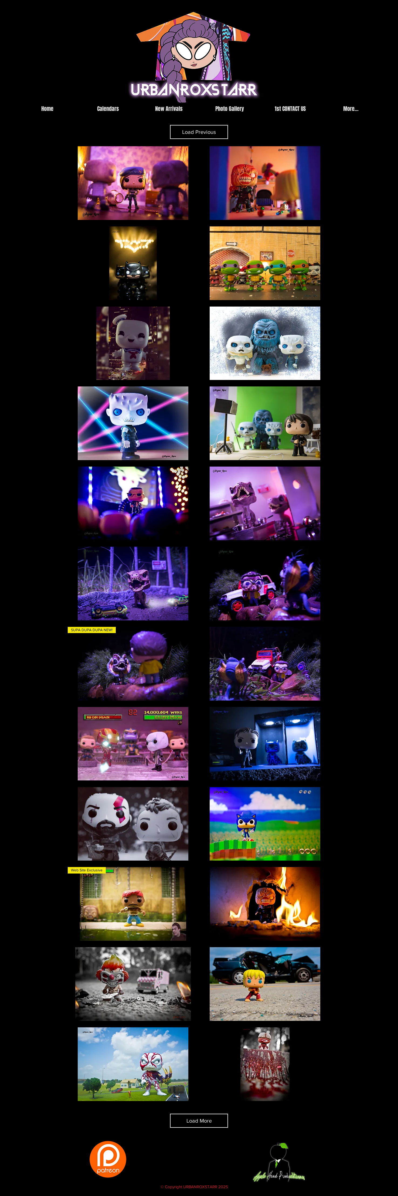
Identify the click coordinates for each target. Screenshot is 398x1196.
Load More (199, 1121)
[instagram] (284, 98)
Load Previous (199, 132)
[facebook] (292, 98)
